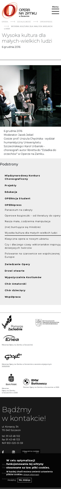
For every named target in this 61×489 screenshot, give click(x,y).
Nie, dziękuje (24, 482)
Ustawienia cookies (30, 453)
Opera (5, 22)
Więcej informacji (31, 476)
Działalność (24, 22)
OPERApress (46, 22)
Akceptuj (12, 482)
